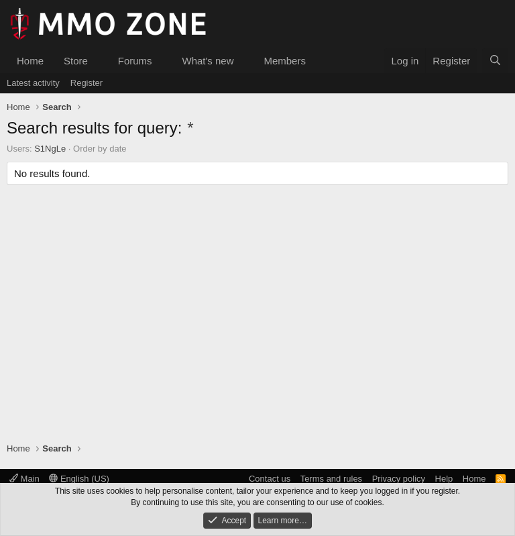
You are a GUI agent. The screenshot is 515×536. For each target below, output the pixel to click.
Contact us (269, 479)
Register (86, 83)
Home (30, 60)
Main (24, 479)
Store (76, 60)
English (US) (79, 479)
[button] (98, 60)
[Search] (495, 60)
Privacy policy (398, 479)
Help (444, 479)
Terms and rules (331, 479)
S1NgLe (50, 149)
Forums (135, 60)
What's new (207, 60)
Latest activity (33, 83)
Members (285, 60)
